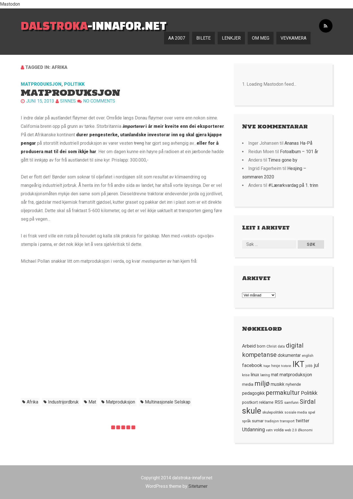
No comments (99, 101)
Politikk (74, 84)
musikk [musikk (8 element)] (277, 384)
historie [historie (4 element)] (286, 366)
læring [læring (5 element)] (265, 375)
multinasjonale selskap (167, 402)
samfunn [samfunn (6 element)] (291, 402)
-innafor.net (94, 25)
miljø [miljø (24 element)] (262, 383)
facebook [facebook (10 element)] (252, 365)
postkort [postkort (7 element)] (250, 402)
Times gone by (282, 160)
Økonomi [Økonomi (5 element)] (305, 430)
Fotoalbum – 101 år (299, 151)
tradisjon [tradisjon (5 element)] (272, 421)
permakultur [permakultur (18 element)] (283, 392)
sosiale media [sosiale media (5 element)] (295, 412)
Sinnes (68, 101)
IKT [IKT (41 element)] (298, 364)
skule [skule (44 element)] (251, 411)
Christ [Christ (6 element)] (272, 346)
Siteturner (198, 486)
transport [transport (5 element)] (287, 421)
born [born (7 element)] (261, 346)
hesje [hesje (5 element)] (275, 366)
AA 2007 (176, 38)
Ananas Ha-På (298, 143)
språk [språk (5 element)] (246, 421)
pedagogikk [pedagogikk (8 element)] (253, 393)
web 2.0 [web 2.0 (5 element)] (291, 430)
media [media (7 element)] (247, 384)
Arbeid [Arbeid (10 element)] (249, 346)
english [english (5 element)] (307, 356)
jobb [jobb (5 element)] (309, 366)
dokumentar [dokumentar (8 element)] (289, 355)
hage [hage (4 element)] (266, 366)
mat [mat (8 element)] (274, 374)
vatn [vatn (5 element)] (269, 430)
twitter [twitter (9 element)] (302, 420)
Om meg (260, 38)
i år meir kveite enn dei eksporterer (173, 126)
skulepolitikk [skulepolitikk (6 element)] (272, 412)
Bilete (203, 38)
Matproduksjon (41, 84)
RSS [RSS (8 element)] (279, 402)
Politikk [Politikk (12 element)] (309, 393)
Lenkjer (231, 38)
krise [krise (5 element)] (246, 375)
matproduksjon (120, 402)
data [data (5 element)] (281, 346)
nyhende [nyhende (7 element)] (293, 384)
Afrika (32, 402)
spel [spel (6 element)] (311, 412)
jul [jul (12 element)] (316, 365)
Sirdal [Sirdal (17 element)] (308, 401)
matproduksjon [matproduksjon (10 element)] (295, 374)
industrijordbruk (63, 402)
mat (92, 402)
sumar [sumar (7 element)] (258, 420)
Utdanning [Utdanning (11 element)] (253, 429)
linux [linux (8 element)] (255, 374)
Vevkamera (293, 38)
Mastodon (10, 4)
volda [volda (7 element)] (279, 429)
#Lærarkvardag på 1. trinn (293, 185)
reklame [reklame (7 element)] (266, 402)
